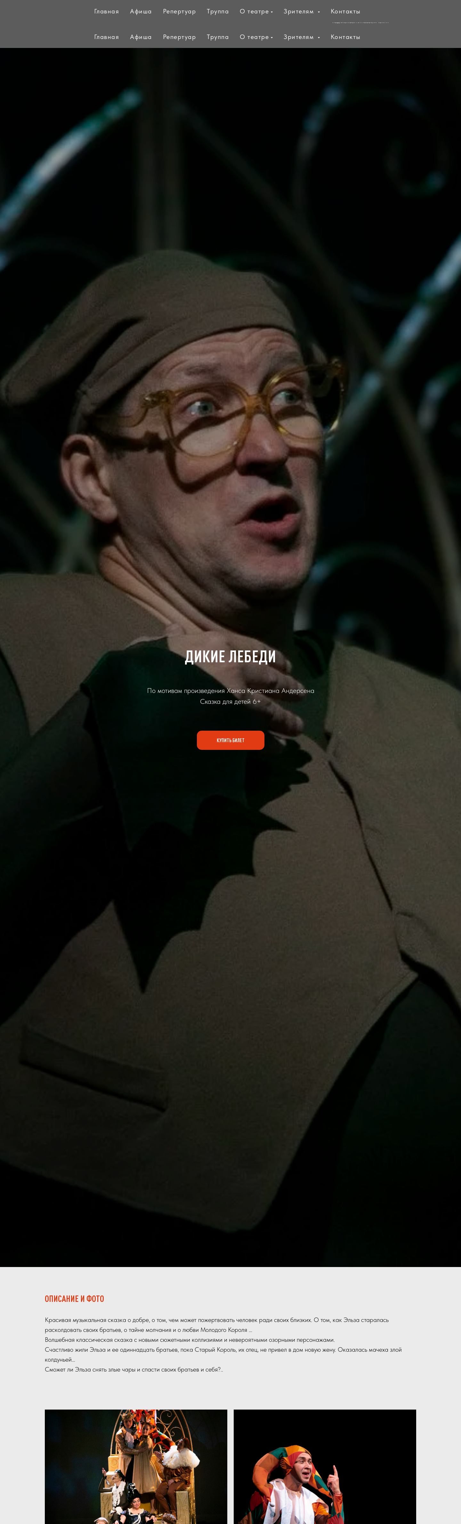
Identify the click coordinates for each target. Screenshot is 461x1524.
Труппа (218, 37)
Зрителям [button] (300, 37)
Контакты (346, 37)
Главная (106, 37)
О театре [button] (254, 37)
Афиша (141, 37)
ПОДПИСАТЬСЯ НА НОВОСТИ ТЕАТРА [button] (360, 22)
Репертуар (179, 37)
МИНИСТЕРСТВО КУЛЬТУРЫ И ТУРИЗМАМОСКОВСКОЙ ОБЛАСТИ (132, 12)
